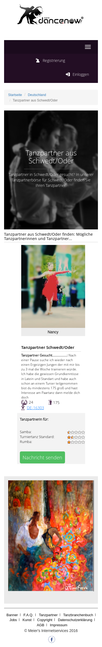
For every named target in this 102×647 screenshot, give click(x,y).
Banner (12, 615)
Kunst (27, 620)
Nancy (53, 332)
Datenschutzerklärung (75, 620)
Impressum (58, 625)
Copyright (44, 620)
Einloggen (81, 74)
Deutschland (37, 95)
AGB (40, 625)
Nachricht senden (42, 457)
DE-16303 (35, 407)
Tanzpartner (48, 615)
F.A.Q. (28, 615)
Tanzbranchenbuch (78, 615)
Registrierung (54, 60)
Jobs (13, 620)
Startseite (15, 95)
